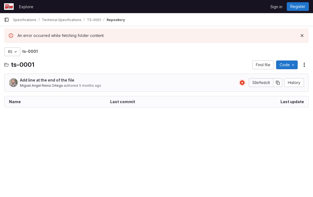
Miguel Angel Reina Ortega (41, 85)
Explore (26, 6)
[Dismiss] (302, 35)
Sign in (276, 6)
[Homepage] (9, 6)
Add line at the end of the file (47, 80)
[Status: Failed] (242, 82)
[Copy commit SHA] (277, 82)
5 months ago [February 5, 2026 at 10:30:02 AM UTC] (90, 85)
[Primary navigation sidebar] (6, 19)
